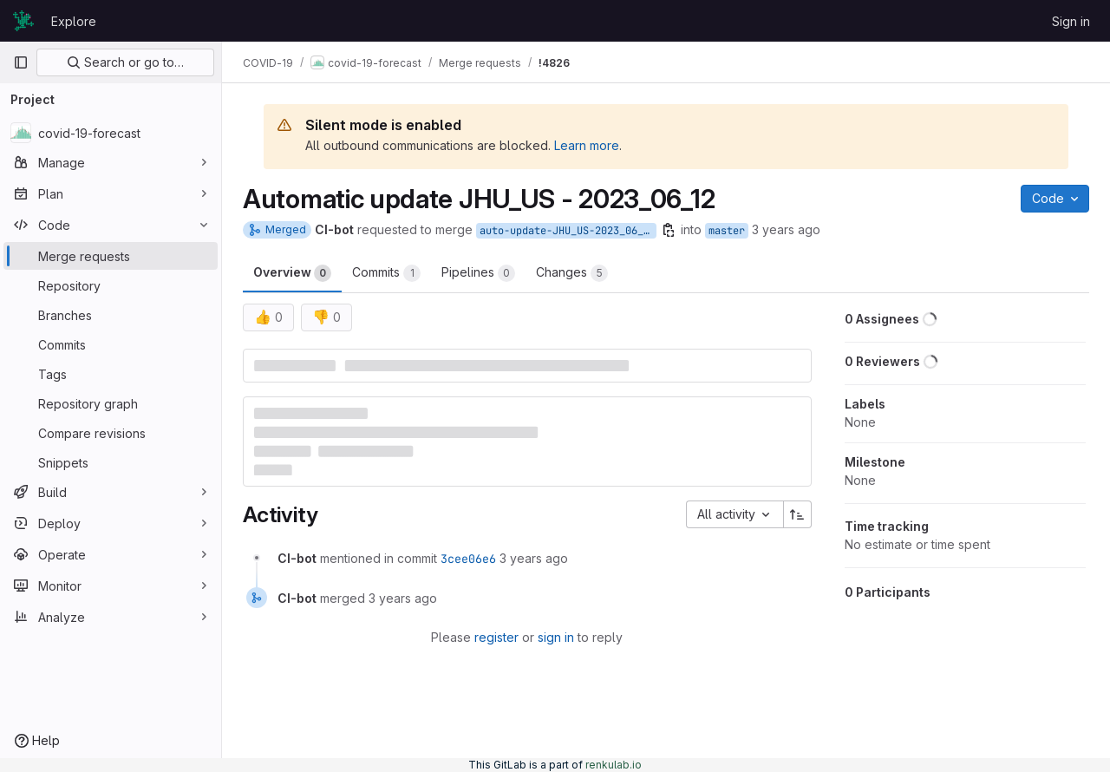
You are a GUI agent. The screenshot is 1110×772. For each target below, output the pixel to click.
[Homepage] (23, 21)
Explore (73, 21)
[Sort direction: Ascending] (798, 514)
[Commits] (110, 344)
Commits (386, 273)
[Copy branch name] (668, 229)
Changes (572, 273)
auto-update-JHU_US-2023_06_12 (568, 231)
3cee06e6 (468, 558)
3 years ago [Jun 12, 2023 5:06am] (786, 229)
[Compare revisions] (110, 433)
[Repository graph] (110, 403)
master (726, 231)
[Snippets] (110, 462)
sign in (556, 637)
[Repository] (110, 285)
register (496, 637)
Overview (292, 273)
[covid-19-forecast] (110, 133)
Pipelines (478, 273)
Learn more (586, 145)
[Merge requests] (110, 256)
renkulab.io (613, 764)
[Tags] (110, 374)
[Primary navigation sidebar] (21, 62)
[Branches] (110, 315)
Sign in (1071, 21)
